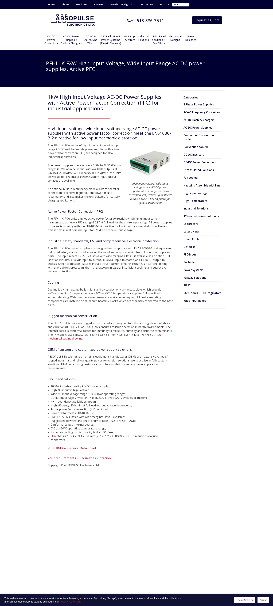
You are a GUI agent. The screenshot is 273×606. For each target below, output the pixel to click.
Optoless (189, 247)
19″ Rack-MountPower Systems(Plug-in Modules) (110, 40)
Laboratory (191, 224)
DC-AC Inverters (194, 155)
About (65, 4)
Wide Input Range (195, 301)
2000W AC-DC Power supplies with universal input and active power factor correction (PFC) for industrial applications (212, 556)
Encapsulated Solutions (199, 170)
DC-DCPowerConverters (51, 40)
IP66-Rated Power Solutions (107, 545)
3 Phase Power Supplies (199, 104)
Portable (189, 262)
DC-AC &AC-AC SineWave (90, 40)
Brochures (82, 4)
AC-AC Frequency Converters (202, 112)
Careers (98, 4)
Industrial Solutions (196, 208)
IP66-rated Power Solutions (201, 216)
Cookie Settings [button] (244, 599)
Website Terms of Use (151, 540)
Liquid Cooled (192, 239)
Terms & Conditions (150, 535)
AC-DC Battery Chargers (199, 120)
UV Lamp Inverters (129, 38)
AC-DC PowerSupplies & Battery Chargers (71, 40)
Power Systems (193, 270)
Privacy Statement (149, 545)
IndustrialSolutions (143, 38)
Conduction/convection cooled (199, 137)
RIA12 (187, 285)
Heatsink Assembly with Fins (202, 185)
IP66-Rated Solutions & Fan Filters (159, 40)
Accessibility (145, 550)
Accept (263, 599)
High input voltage (196, 193)
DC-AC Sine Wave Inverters (106, 525)
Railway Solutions (195, 278)
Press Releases (190, 38)
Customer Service (148, 530)
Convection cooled (196, 147)
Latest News (192, 231)
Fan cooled (191, 178)
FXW (53, 436)
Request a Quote (207, 20)
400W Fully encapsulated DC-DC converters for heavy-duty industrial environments (213, 513)
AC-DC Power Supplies (198, 127)
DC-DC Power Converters (200, 162)
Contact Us (146, 4)
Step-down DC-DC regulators (202, 293)
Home (51, 4)
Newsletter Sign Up (121, 4)
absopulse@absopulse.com (131, 584)
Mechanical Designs (175, 38)
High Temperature (195, 201)
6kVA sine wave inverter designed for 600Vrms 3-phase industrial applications (213, 533)
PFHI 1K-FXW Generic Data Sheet (72, 448)
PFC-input (190, 254)
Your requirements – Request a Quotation (79, 458)
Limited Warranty (148, 525)
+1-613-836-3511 (123, 578)
